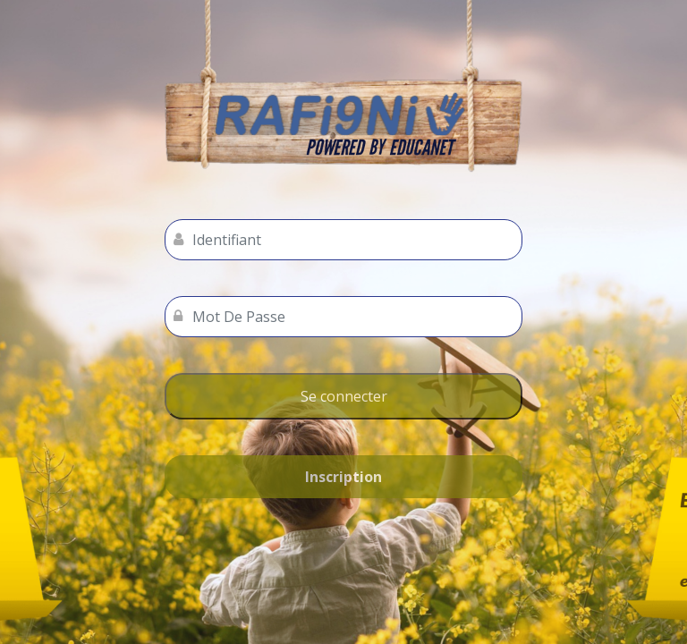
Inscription (343, 477)
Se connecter (344, 396)
